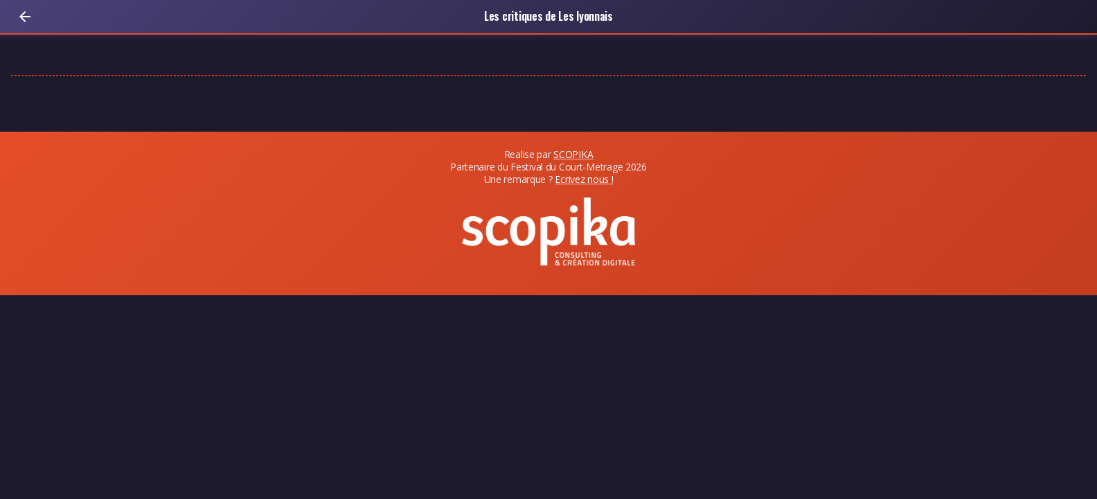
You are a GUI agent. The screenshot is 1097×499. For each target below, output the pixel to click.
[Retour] (25, 16)
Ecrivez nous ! (584, 179)
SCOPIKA (573, 154)
